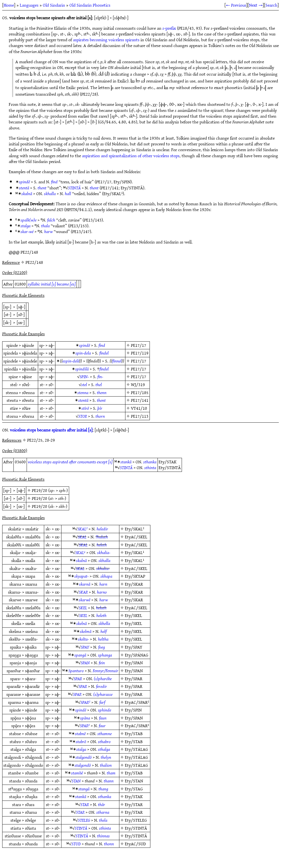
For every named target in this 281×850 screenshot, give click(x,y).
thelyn (106, 757)
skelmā (85, 631)
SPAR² (85, 702)
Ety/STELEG (136, 820)
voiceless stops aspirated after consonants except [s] (70, 462)
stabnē (80, 733)
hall (68, 193)
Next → (256, 5)
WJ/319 (138, 384)
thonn (109, 844)
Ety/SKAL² (134, 529)
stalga (25, 225)
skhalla (50, 193)
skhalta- (103, 568)
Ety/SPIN (133, 710)
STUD (76, 844)
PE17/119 (139, 353)
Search (271, 5)
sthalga (104, 749)
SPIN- (84, 376)
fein (102, 662)
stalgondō (83, 757)
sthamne (104, 733)
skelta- (83, 639)
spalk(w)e (28, 220)
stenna (82, 392)
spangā (80, 655)
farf (102, 702)
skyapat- (81, 576)
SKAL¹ (80, 552)
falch (51, 220)
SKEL (83, 607)
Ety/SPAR (133, 678)
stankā (125, 462)
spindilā (82, 369)
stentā (24, 188)
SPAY (85, 647)
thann (109, 781)
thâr (101, 804)
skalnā (26, 193)
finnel (117, 361)
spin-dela (83, 353)
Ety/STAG (134, 789)
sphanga (105, 655)
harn (103, 584)
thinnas (103, 836)
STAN (76, 781)
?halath (101, 537)
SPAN (85, 662)
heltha (103, 639)
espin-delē (71, 361)
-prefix (169, 28)
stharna (102, 812)
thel (98, 384)
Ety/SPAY (133, 647)
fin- (100, 376)
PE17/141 (139, 400)
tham (111, 773)
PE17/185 (139, 392)
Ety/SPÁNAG (136, 655)
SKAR (83, 592)
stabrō (81, 741)
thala (45, 225)
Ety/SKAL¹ (134, 552)
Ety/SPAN (134, 662)
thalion (106, 765)
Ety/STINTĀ (136, 828)
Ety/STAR (134, 804)
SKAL (82, 537)
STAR (84, 804)
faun (102, 718)
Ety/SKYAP (135, 576)
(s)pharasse (103, 694)
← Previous (236, 5)
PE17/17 (138, 345)
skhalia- (103, 552)
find (54, 181)
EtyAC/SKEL (136, 537)
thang (103, 789)
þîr (99, 408)
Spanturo (76, 670)
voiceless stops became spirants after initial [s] (51, 430)
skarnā (84, 584)
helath (101, 607)
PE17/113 (139, 416)
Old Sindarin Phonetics (89, 5)
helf (103, 631)
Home (9, 5)
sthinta (150, 467)
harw (48, 231)
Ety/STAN (134, 781)
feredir (101, 686)
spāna (85, 718)
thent (42, 188)
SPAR (78, 678)
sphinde (104, 710)
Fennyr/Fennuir (105, 670)
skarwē (84, 599)
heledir (102, 529)
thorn (100, 416)
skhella (104, 623)
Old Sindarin (54, 5)
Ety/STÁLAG (136, 749)
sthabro (104, 741)
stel (84, 384)
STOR (82, 416)
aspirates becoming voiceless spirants (106, 39)
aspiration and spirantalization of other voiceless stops (130, 155)
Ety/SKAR (134, 584)
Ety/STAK (134, 796)
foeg (101, 647)
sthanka (149, 462)
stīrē (85, 408)
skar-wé (27, 231)
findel (104, 353)
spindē (24, 181)
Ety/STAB (134, 733)
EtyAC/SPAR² (137, 702)
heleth (102, 545)
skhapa (106, 576)
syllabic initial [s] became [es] (52, 284)
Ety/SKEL (133, 615)
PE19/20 (39, 490)
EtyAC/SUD (135, 844)
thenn (101, 392)
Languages (29, 5)
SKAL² (82, 529)
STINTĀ (74, 188)
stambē (77, 773)
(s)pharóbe (103, 678)
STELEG (84, 820)
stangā (83, 789)
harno (102, 592)
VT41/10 (139, 408)
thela (103, 820)
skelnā (81, 623)
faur (102, 725)
